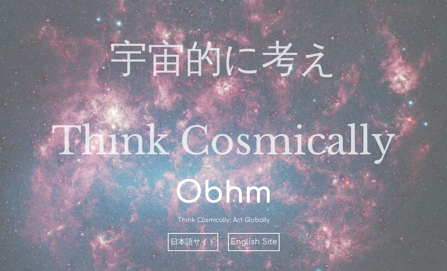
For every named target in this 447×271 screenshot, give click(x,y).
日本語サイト (193, 242)
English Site (254, 242)
